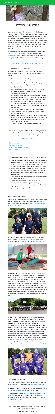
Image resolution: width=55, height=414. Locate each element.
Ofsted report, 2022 (27, 138)
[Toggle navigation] (48, 2)
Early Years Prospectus (37, 384)
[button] (9, 13)
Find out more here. (40, 241)
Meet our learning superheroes (18, 147)
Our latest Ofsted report (16, 145)
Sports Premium (14, 143)
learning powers (12, 54)
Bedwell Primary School (13, 2)
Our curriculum (14, 149)
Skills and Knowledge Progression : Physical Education (27, 63)
